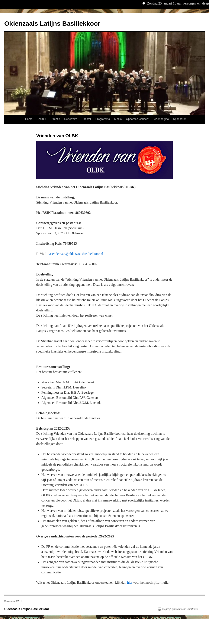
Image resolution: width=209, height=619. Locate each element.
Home (29, 119)
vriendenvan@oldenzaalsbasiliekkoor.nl (75, 254)
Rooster (86, 119)
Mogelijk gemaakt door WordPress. (180, 608)
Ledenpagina (161, 119)
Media (118, 119)
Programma (102, 119)
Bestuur (41, 119)
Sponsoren (179, 119)
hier (129, 582)
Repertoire (70, 119)
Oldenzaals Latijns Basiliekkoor (52, 23)
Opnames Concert (137, 119)
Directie (55, 119)
